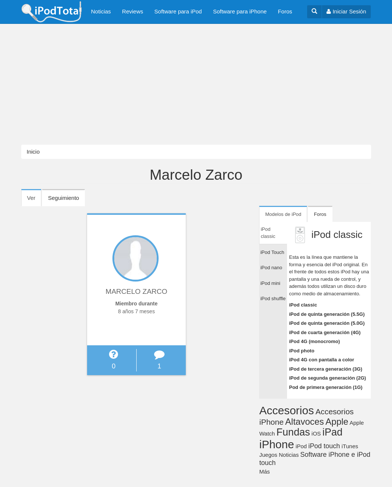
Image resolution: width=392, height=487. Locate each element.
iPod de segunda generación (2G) (327, 378)
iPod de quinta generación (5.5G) (326, 314)
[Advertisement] (196, 84)
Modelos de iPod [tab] (283, 214)
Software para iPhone (240, 11)
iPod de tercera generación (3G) (325, 369)
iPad (332, 432)
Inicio (33, 151)
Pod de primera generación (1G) (325, 387)
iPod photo (301, 351)
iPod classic (303, 305)
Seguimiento (63, 198)
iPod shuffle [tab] (273, 298)
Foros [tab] (320, 214)
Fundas (293, 432)
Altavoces (304, 422)
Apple (336, 422)
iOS (316, 433)
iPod (301, 446)
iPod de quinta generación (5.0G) (326, 323)
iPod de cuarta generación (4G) (324, 332)
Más (264, 471)
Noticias (101, 11)
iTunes (350, 446)
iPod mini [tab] (270, 283)
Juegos (268, 455)
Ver (34, 200)
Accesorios (286, 410)
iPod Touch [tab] (272, 252)
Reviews (132, 11)
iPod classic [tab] (268, 232)
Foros (285, 11)
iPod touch (324, 446)
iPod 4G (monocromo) (314, 341)
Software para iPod (178, 11)
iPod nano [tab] (271, 267)
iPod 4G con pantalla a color (321, 359)
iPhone (276, 444)
